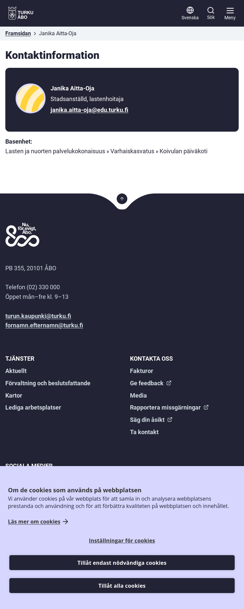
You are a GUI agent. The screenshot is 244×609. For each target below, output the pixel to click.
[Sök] (210, 13)
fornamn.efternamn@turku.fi (44, 325)
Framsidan (18, 33)
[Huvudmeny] (230, 13)
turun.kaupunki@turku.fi (38, 315)
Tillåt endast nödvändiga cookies (122, 562)
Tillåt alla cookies (122, 585)
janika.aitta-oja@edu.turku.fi (89, 109)
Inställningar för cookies (122, 540)
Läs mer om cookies (34, 522)
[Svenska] (190, 13)
